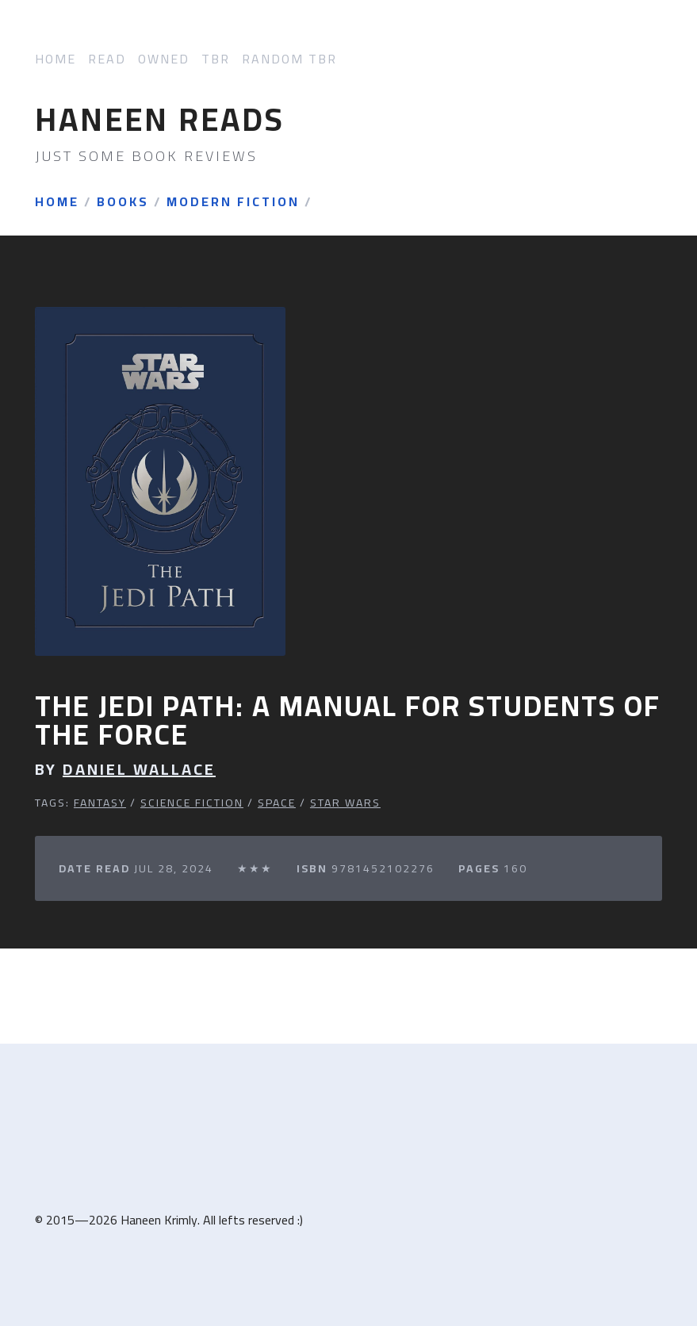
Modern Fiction (233, 202)
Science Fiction (191, 802)
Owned (164, 59)
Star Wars (345, 802)
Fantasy (100, 802)
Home (55, 59)
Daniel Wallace (139, 769)
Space (277, 802)
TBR (215, 59)
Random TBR (289, 59)
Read (107, 59)
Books (123, 202)
